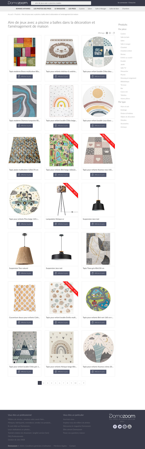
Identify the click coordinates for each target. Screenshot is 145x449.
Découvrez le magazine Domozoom (77, 426)
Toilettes (123, 95)
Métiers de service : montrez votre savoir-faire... (26, 419)
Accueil (10, 14)
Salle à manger (125, 44)
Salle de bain (125, 37)
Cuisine (82, 9)
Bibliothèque (125, 81)
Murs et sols (125, 106)
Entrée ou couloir (126, 58)
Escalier (123, 61)
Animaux (124, 127)
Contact (72, 446)
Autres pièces (125, 98)
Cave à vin (124, 92)
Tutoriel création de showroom (20, 433)
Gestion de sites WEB (16, 439)
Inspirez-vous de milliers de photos (76, 422)
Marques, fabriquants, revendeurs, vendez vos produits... (30, 422)
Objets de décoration (128, 117)
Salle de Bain (114, 9)
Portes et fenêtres (127, 113)
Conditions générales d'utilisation (38, 446)
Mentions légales (60, 446)
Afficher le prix (24, 76)
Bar (122, 88)
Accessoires (125, 123)
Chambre (125, 9)
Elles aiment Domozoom (72, 429)
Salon (90, 9)
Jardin (123, 64)
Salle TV (123, 68)
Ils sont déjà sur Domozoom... (19, 426)
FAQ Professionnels (15, 436)
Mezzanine (124, 71)
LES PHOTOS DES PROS (42, 9)
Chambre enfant (126, 51)
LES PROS (72, 9)
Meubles (124, 120)
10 (75, 383)
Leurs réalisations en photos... (19, 429)
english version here (40, 433)
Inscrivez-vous (68, 419)
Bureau (123, 54)
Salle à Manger (100, 9)
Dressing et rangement (128, 78)
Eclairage (124, 110)
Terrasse (123, 85)
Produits (17, 14)
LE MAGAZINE (59, 9)
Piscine (123, 75)
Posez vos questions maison (74, 433)
